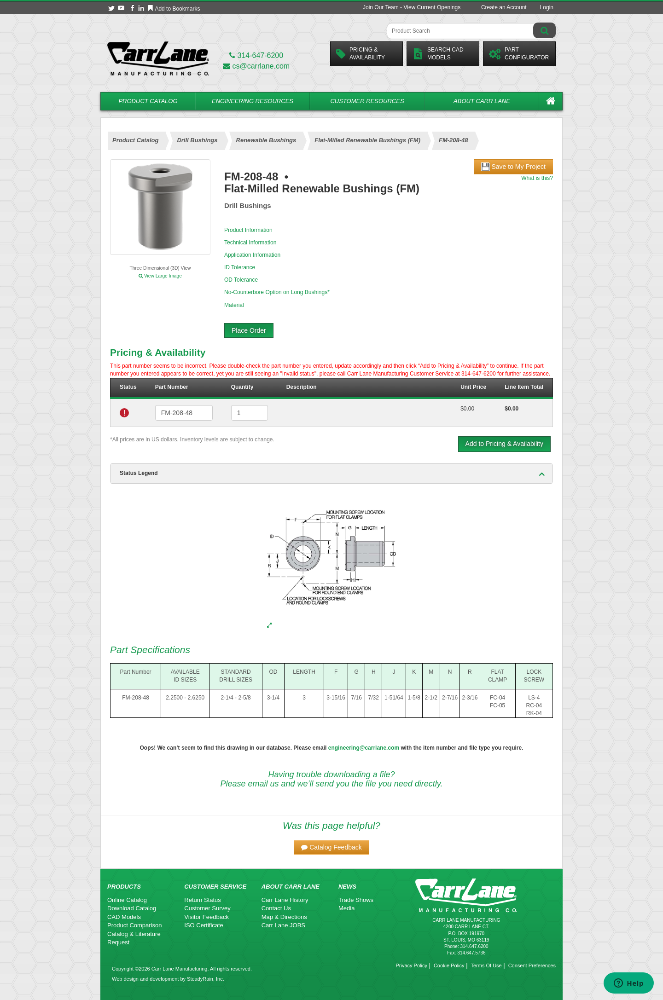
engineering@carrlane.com (363, 748)
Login (546, 7)
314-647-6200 (256, 55)
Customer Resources (367, 101)
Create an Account (504, 7)
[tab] (331, 473)
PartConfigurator (519, 53)
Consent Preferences (532, 965)
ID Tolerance (239, 267)
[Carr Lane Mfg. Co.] (158, 58)
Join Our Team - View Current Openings (411, 7)
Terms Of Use (486, 965)
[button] (331, 847)
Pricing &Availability (360, 53)
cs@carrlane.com (256, 66)
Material (234, 305)
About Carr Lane (482, 101)
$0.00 (467, 408)
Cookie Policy (449, 965)
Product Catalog (147, 101)
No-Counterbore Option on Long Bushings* (277, 292)
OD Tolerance (241, 280)
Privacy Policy (411, 965)
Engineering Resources (252, 101)
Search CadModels (438, 53)
